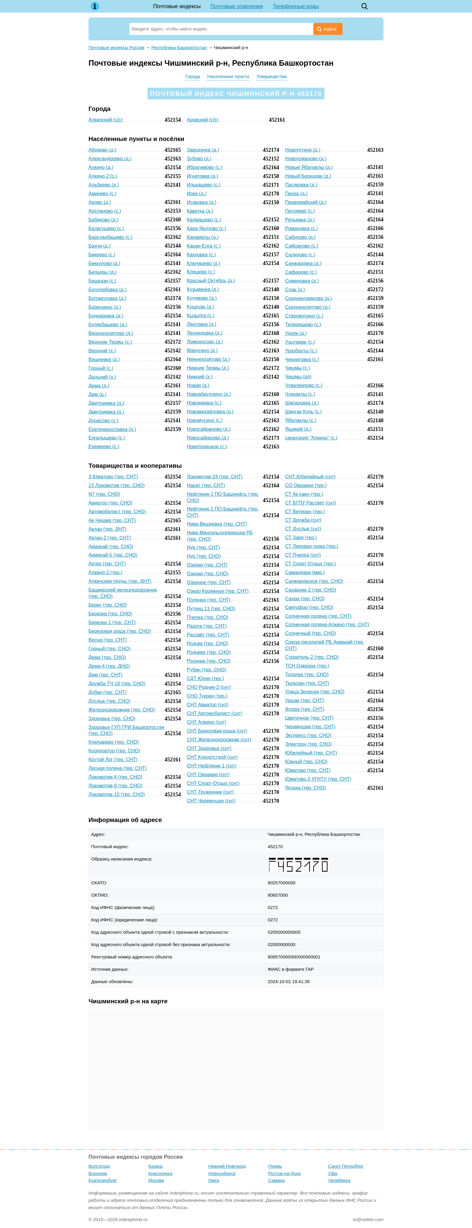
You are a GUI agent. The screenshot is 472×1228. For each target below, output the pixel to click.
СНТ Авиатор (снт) (207, 704)
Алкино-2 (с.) (102, 176)
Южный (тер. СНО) (306, 761)
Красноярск (160, 1173)
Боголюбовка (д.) (107, 289)
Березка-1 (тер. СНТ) (111, 622)
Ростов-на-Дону (284, 1173)
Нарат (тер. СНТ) (206, 485)
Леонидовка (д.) (204, 333)
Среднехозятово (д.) (307, 307)
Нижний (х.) (200, 376)
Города (192, 76)
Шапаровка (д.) (302, 402)
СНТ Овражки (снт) (208, 774)
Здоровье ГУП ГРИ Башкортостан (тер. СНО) (126, 730)
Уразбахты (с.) (301, 350)
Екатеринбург (102, 1180)
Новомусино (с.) (205, 420)
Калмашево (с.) (204, 219)
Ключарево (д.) (203, 263)
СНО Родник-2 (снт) (209, 687)
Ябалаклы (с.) (300, 420)
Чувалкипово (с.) (303, 385)
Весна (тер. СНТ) (107, 639)
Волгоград (99, 1166)
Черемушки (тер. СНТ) (310, 726)
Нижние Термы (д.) (208, 367)
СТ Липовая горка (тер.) (311, 546)
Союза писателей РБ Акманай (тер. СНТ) (324, 645)
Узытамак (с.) (300, 342)
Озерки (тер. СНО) (207, 573)
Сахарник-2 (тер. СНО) (310, 589)
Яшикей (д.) (298, 429)
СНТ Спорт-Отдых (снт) (213, 783)
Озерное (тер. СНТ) (209, 582)
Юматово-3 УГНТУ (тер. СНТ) (318, 779)
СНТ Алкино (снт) (206, 722)
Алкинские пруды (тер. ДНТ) (119, 581)
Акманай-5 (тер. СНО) (113, 555)
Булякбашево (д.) (107, 324)
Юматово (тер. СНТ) (308, 770)
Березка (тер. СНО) (110, 613)
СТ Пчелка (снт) (303, 555)
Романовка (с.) (301, 228)
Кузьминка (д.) (203, 289)
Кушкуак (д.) (200, 306)
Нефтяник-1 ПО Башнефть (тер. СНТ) (223, 512)
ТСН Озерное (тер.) (307, 665)
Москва (156, 1180)
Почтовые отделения (236, 6)
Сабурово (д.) (300, 237)
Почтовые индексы (177, 6)
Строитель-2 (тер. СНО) (312, 657)
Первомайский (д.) (305, 202)
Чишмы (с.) (297, 367)
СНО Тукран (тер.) (207, 695)
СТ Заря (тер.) (301, 537)
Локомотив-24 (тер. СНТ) (215, 476)
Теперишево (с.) (303, 324)
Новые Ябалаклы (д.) (309, 167)
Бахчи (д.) (99, 245)
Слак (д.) (295, 289)
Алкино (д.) (100, 167)
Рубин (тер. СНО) (206, 669)
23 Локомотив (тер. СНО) (116, 485)
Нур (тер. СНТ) (203, 547)
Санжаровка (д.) (303, 263)
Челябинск (339, 1180)
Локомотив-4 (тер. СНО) (115, 777)
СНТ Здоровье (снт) (209, 748)
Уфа (332, 1173)
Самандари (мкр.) (305, 572)
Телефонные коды (296, 6)
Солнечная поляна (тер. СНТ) (318, 616)
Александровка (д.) (110, 158)
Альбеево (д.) (103, 184)
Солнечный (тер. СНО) (310, 633)
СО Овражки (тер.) (306, 485)
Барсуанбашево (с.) (110, 237)
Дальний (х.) (102, 377)
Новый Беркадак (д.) (308, 176)
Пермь (275, 1166)
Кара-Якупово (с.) (206, 228)
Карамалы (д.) (203, 237)
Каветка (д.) (200, 211)
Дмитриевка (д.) (106, 403)
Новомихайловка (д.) (210, 411)
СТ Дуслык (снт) (303, 528)
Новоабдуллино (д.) (209, 394)
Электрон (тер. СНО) (308, 744)
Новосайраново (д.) (209, 429)
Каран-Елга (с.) (204, 245)
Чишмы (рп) (298, 376)
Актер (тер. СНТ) (107, 563)
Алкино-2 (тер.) (105, 572)
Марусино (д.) (202, 350)
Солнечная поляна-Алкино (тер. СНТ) (327, 624)
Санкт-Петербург (346, 1166)
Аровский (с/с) (203, 119)
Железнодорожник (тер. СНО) (121, 709)
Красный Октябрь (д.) (211, 280)
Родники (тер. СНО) (209, 652)
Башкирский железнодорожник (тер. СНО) (122, 593)
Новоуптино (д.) (302, 149)
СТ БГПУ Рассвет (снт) (310, 502)
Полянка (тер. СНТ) (209, 599)
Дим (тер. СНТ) (105, 674)
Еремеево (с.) (103, 446)
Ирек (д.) (196, 193)
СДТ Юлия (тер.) (205, 678)
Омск (213, 1180)
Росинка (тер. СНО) (209, 661)
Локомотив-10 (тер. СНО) (116, 794)
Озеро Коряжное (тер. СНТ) (218, 591)
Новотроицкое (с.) (207, 446)
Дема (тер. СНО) (107, 657)
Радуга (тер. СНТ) (207, 626)
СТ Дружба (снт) (303, 520)
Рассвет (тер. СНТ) (208, 634)
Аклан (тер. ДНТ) (107, 529)
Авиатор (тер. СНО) (110, 502)
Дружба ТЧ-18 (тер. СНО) (116, 683)
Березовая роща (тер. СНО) (119, 631)
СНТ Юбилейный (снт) (310, 476)
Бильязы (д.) (102, 272)
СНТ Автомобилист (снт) (214, 713)
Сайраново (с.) (301, 245)
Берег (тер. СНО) (107, 605)
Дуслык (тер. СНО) (109, 701)
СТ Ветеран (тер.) (304, 511)
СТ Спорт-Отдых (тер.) (310, 563)
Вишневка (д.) (104, 359)
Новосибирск (222, 1173)
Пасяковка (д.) (301, 184)
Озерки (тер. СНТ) (207, 564)
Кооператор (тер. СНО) (114, 750)
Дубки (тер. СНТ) (107, 692)
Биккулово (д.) (104, 263)
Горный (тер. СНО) (109, 648)
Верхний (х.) (102, 350)
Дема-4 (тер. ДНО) (109, 666)
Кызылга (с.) (200, 315)
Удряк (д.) (296, 333)
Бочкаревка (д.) (105, 315)
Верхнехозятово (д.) (110, 333)
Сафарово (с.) (301, 272)
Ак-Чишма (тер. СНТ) (112, 520)
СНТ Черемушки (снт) (211, 800)
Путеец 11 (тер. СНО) (211, 608)
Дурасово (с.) (103, 420)
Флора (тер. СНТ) (304, 709)
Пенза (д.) (296, 193)
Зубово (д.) (199, 158)
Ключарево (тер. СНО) (113, 742)
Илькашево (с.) (204, 184)
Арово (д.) (99, 202)
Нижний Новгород (227, 1166)
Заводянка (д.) (203, 149)
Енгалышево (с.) (106, 437)
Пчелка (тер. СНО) (207, 617)
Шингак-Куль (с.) (303, 411)
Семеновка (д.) (302, 280)
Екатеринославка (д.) (112, 429)
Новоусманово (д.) (305, 158)
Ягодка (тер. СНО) (305, 787)
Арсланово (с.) (104, 211)
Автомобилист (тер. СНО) (117, 511)
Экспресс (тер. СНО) (308, 735)
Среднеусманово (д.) (308, 298)
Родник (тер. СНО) (207, 643)
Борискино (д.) (104, 307)
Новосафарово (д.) (208, 437)
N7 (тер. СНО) (104, 494)
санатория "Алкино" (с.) (311, 437)
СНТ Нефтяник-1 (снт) (212, 765)
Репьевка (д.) (300, 219)
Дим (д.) (97, 394)
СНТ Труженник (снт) (210, 792)
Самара (276, 1180)
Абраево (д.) (102, 149)
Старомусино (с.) (304, 315)
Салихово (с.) (300, 254)
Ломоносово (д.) (205, 341)
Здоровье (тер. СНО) (111, 718)
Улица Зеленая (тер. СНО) (314, 691)
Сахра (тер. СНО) (304, 598)
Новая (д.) (198, 385)
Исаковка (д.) (201, 202)
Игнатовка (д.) (202, 176)
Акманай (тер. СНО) (110, 546)
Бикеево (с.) (101, 254)
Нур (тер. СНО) (204, 556)
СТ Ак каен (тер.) (304, 494)
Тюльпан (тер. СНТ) (307, 683)
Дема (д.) (98, 385)
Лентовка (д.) (201, 324)
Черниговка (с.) (302, 359)
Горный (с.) (100, 368)
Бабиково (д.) (103, 219)
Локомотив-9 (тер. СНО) (115, 785)
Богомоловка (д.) (107, 298)
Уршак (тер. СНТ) (304, 700)
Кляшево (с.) (201, 271)
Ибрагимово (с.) (204, 167)
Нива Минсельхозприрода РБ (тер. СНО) (220, 536)
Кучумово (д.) (202, 298)
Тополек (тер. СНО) (306, 674)
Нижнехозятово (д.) (208, 359)
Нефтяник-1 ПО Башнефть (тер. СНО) (223, 497)
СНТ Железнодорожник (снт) (219, 739)
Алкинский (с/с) (105, 119)
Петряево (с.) (300, 211)
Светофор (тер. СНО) (309, 607)
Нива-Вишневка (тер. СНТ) (217, 524)
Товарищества (271, 76)
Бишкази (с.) (102, 280)
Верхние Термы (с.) (110, 342)
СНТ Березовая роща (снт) (217, 730)
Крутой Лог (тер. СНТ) (113, 759)
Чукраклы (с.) (300, 394)
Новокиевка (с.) (204, 402)
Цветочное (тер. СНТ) (309, 717)
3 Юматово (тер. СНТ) (113, 476)
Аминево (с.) (102, 193)
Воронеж (97, 1173)
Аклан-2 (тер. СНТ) (109, 537)
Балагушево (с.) (106, 228)
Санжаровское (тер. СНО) (314, 581)
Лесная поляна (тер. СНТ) (117, 768)
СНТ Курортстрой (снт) (212, 757)
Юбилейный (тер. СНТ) (311, 752)
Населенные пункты (228, 76)
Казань (155, 1166)
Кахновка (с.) (201, 254)
